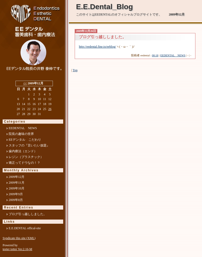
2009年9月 (16, 194)
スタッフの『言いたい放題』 (29, 145)
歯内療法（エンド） (23, 151)
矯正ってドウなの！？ (24, 162)
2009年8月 (16, 199)
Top (75, 70)
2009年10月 (16, 188)
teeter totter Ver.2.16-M (17, 249)
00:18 (155, 55)
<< (25, 83)
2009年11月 (16, 182)
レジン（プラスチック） (26, 156)
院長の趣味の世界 (21, 133)
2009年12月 (16, 176)
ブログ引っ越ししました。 (28, 214)
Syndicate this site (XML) (19, 238)
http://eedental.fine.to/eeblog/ (97, 46)
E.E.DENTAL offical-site (25, 228)
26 (50, 109)
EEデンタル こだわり (25, 139)
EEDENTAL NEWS (172, 55)
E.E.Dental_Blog (104, 7)
